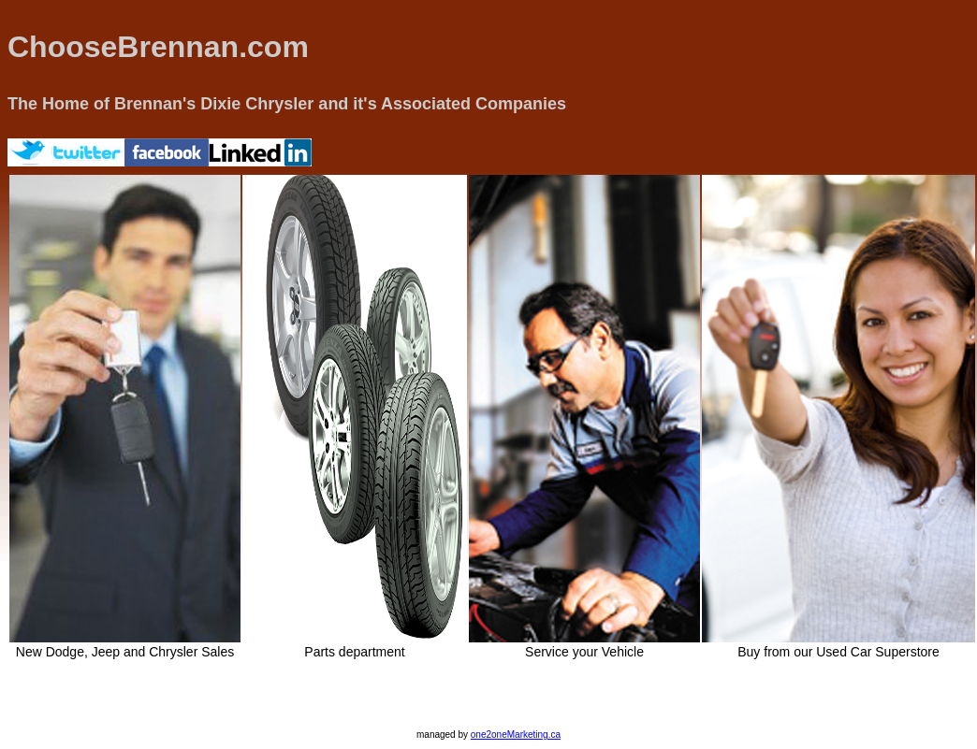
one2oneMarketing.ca (516, 734)
